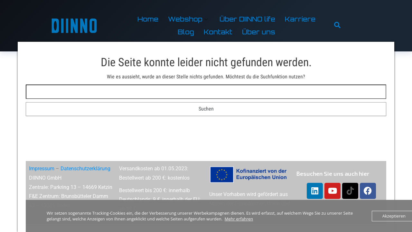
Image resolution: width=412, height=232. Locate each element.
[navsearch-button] (337, 25)
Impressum (41, 168)
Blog (186, 32)
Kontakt (218, 32)
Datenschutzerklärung (85, 168)
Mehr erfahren (239, 219)
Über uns (258, 32)
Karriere (300, 19)
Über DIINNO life (247, 19)
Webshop (188, 19)
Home (147, 19)
